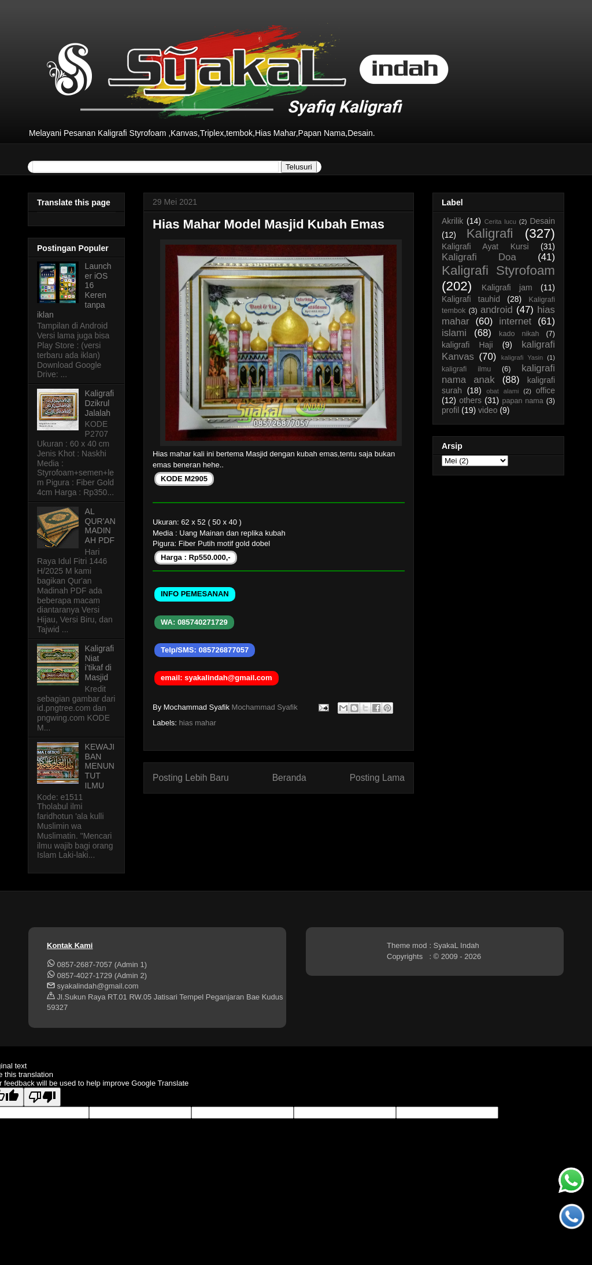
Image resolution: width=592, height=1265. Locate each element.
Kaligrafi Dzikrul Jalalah (99, 403)
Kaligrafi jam (507, 287)
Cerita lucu (500, 221)
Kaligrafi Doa (479, 257)
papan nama (522, 401)
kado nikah (519, 334)
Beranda (289, 778)
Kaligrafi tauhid (471, 299)
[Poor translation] (42, 1097)
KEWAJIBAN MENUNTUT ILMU (100, 766)
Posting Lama (377, 778)
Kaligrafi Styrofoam (498, 270)
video (487, 410)
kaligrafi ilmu (466, 369)
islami (454, 332)
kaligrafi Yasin (522, 357)
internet (515, 321)
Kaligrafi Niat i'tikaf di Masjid (99, 663)
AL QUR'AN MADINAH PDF (100, 526)
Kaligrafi (490, 233)
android (496, 309)
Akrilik (452, 221)
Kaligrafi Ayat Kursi (485, 246)
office (545, 390)
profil (450, 410)
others (470, 400)
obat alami (502, 391)
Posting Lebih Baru (191, 778)
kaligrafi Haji (467, 344)
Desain (542, 221)
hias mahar (197, 722)
